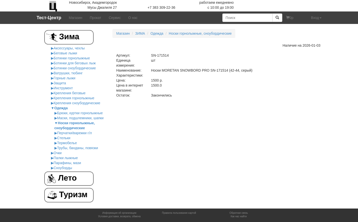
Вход (316, 18)
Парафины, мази (67, 163)
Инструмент (63, 88)
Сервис (115, 18)
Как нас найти (239, 216)
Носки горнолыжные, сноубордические (200, 33)
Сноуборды (63, 168)
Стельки (63, 138)
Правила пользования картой (179, 213)
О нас (132, 18)
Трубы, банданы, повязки (77, 148)
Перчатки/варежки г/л (74, 133)
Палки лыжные (66, 158)
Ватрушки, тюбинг (68, 73)
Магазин (75, 18)
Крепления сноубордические (77, 103)
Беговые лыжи (65, 53)
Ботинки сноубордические (75, 68)
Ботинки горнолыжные (72, 58)
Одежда (61, 108)
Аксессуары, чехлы (69, 48)
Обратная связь (238, 213)
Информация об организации (119, 213)
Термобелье (67, 143)
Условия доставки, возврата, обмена (119, 216)
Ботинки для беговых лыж (75, 63)
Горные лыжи (64, 78)
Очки (58, 153)
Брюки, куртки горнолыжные (80, 113)
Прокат (95, 18)
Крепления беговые (70, 93)
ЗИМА (140, 33)
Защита (60, 83)
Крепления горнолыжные (74, 98)
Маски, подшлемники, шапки (80, 118)
